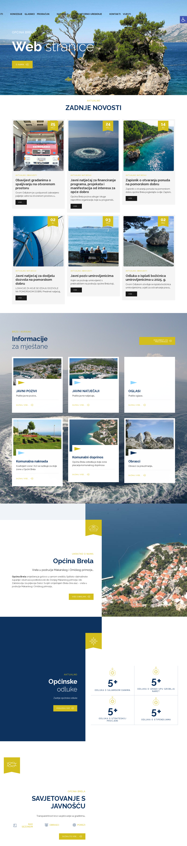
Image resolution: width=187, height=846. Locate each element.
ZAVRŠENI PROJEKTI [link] (53, 12)
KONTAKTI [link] (163, 12)
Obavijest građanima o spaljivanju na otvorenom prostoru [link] (35, 184)
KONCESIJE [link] (80, 12)
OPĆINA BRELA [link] (11, 12)
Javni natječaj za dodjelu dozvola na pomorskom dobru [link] (35, 280)
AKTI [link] (69, 12)
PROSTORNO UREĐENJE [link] (142, 12)
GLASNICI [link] (93, 12)
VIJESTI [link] (175, 12)
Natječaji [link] (86, 175)
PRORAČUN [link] (107, 12)
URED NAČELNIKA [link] (30, 12)
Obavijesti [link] (32, 175)
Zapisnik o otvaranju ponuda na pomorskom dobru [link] (148, 182)
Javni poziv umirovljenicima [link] (92, 276)
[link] (183, 19)
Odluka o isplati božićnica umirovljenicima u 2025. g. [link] (146, 278)
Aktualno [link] (21, 175)
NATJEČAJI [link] (121, 12)
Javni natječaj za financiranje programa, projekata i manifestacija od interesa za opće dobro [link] (93, 186)
